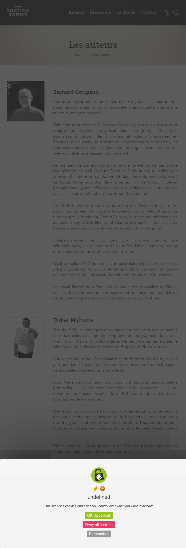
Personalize (99, 534)
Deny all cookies (99, 525)
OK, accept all (99, 515)
